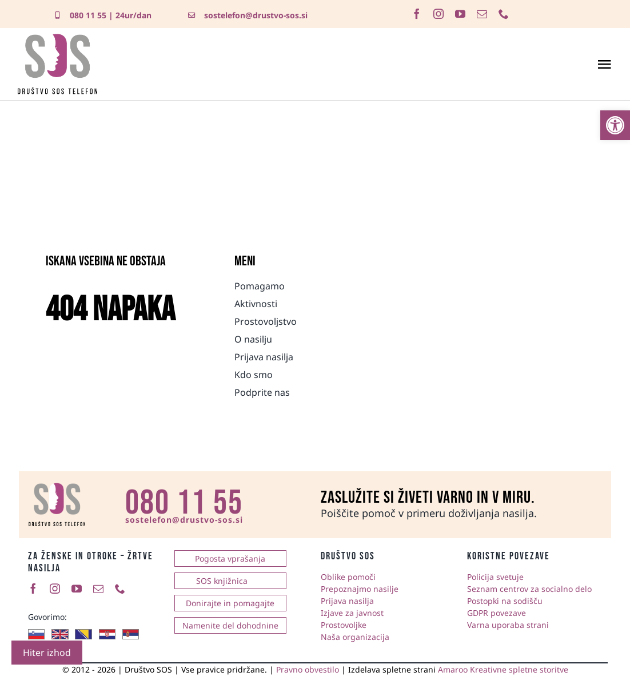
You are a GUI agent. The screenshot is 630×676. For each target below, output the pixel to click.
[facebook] (417, 14)
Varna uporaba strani (508, 624)
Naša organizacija (355, 636)
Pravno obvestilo (307, 669)
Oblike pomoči (348, 576)
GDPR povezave (496, 612)
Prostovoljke (343, 624)
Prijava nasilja (347, 600)
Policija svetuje (495, 576)
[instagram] (438, 14)
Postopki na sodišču (505, 600)
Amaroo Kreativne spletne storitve (503, 669)
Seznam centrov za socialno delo (529, 588)
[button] (615, 125)
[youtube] (460, 14)
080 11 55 (88, 15)
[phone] (504, 14)
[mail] (482, 14)
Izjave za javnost (352, 612)
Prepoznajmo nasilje (359, 588)
